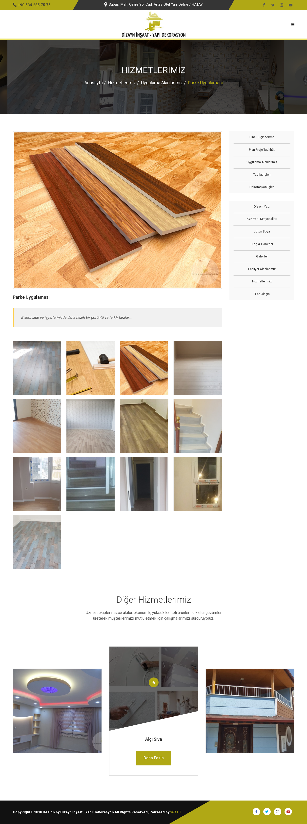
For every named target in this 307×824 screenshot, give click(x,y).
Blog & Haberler (262, 244)
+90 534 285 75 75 (32, 5)
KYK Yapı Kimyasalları (262, 219)
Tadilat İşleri (261, 174)
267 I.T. (176, 812)
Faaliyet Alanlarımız (262, 269)
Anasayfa (93, 82)
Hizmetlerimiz (122, 82)
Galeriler (262, 256)
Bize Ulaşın (262, 294)
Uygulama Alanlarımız (162, 82)
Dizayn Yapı (262, 206)
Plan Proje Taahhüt (262, 149)
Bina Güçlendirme (261, 137)
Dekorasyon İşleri (261, 187)
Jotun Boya (262, 231)
